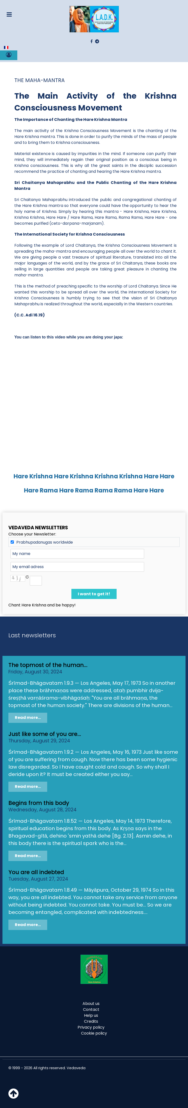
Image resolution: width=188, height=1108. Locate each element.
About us (91, 1003)
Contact (91, 1009)
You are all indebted (36, 872)
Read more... (28, 717)
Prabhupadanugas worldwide (44, 542)
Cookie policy (94, 1033)
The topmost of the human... (47, 665)
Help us (91, 1015)
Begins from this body (38, 803)
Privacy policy (91, 1027)
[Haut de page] (13, 1096)
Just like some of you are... (44, 734)
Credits (91, 1021)
